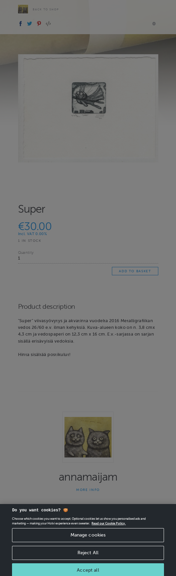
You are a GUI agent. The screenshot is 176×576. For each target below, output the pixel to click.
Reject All (88, 555)
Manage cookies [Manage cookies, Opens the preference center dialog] (88, 538)
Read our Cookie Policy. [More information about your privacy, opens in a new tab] (109, 526)
